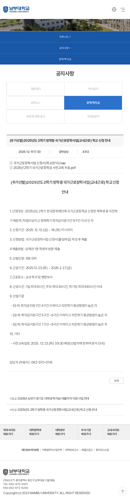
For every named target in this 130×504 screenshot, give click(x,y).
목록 (116, 381)
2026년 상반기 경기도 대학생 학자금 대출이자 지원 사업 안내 (53, 398)
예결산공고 (87, 449)
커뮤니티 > (65, 36)
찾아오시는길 (102, 449)
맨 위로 (122, 491)
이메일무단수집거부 (52, 449)
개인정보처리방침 (30, 449)
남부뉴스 (35, 102)
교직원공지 (93, 116)
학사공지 (93, 88)
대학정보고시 (71, 449)
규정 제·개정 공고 (35, 116)
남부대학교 (16, 9)
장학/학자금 (65, 59)
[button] (39, 163)
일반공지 (36, 88)
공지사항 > (65, 48)
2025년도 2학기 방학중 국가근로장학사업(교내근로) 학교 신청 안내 (57, 410)
